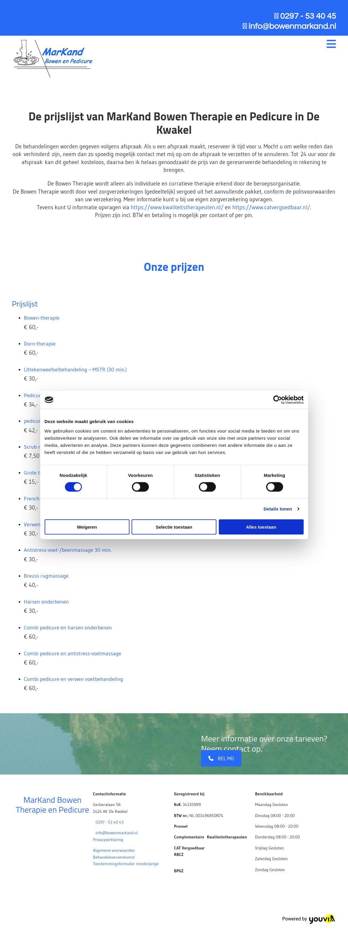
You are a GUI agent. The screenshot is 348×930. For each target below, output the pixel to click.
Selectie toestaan (174, 526)
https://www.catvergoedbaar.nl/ (271, 207)
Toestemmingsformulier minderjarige (125, 863)
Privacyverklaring (108, 839)
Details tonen (278, 508)
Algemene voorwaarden (114, 850)
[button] (221, 758)
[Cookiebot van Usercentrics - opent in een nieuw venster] (278, 399)
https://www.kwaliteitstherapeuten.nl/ (177, 207)
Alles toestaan (261, 526)
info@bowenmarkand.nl (117, 832)
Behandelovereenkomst (114, 857)
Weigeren (87, 526)
